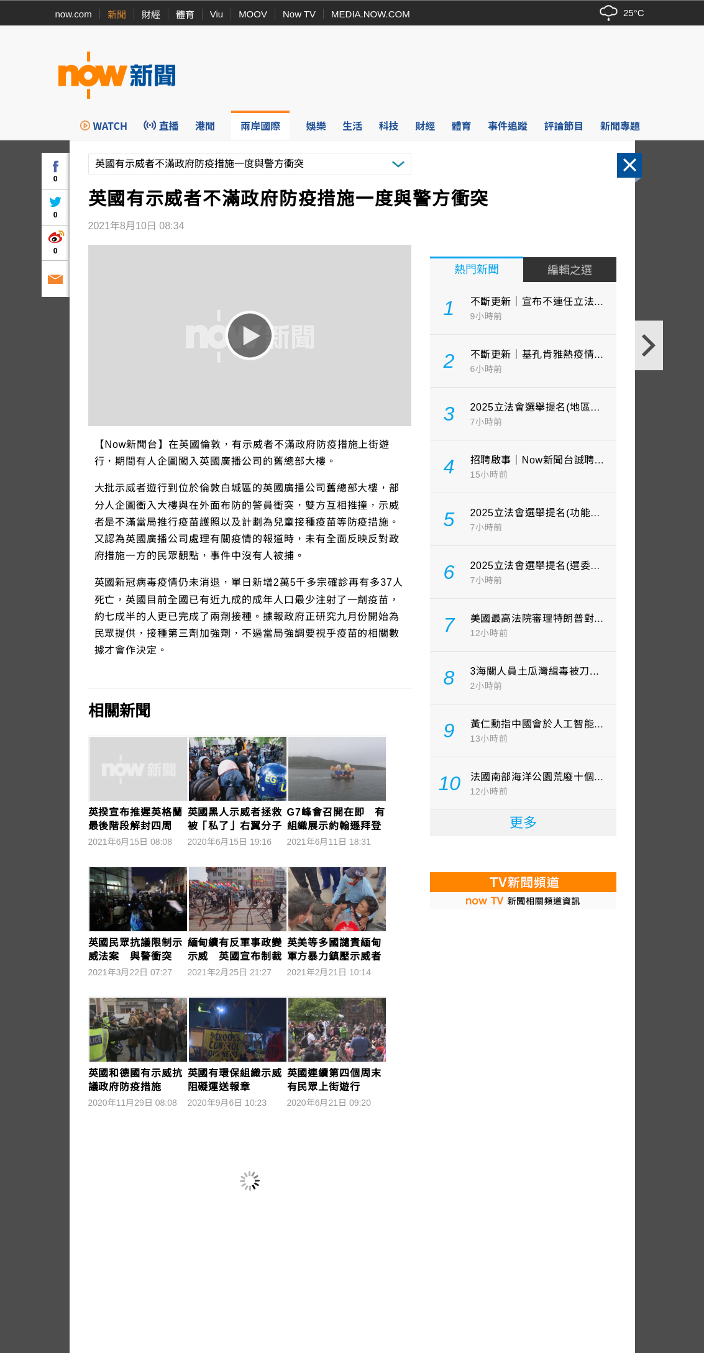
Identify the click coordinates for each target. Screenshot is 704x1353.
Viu (216, 14)
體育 (185, 14)
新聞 (116, 14)
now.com (73, 14)
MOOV (253, 14)
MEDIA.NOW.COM (370, 14)
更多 (523, 823)
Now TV (299, 14)
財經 (151, 14)
